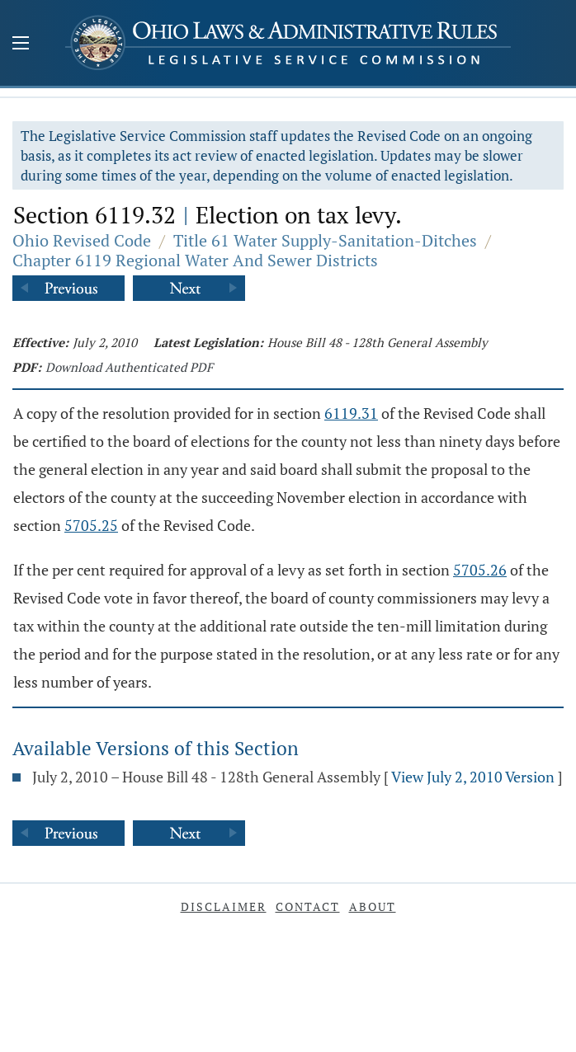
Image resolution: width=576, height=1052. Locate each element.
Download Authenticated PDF (129, 367)
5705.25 (91, 525)
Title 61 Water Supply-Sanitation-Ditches (325, 240)
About (372, 906)
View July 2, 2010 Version (473, 777)
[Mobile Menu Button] (20, 44)
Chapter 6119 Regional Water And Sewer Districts (195, 260)
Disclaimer (224, 906)
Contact (308, 906)
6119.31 (351, 413)
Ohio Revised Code (81, 240)
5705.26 (480, 570)
